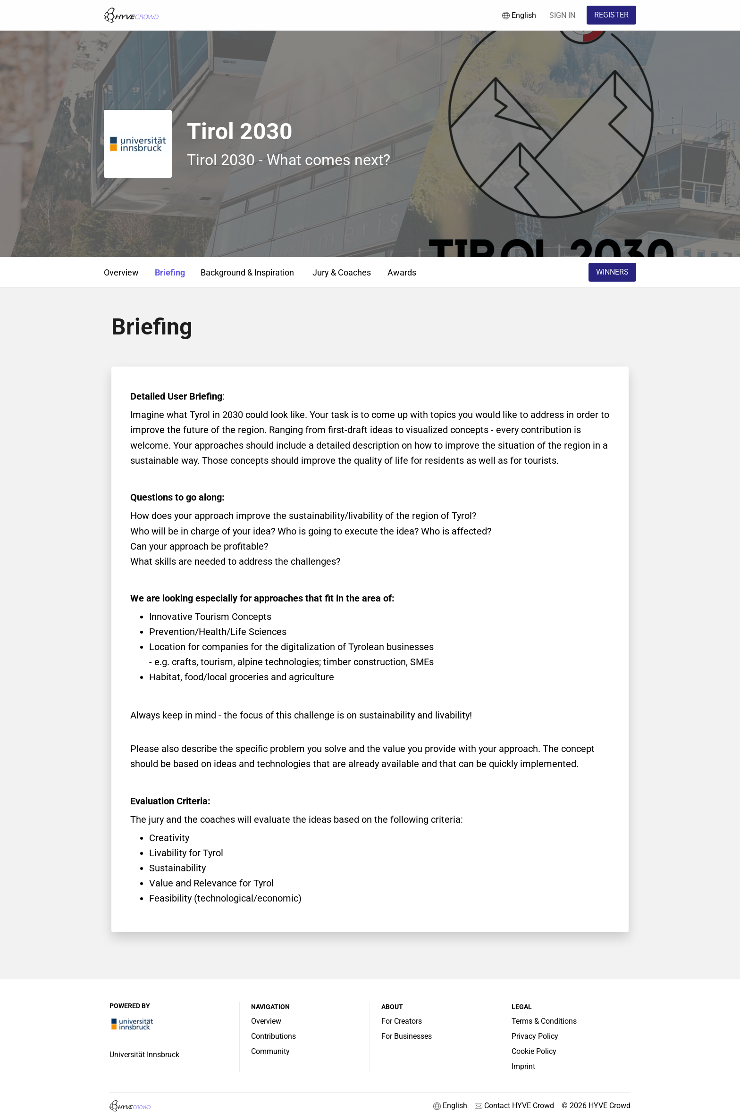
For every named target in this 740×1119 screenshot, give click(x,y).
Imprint (523, 1066)
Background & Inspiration (247, 272)
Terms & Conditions (544, 1021)
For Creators (401, 1021)
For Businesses (406, 1036)
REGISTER (611, 14)
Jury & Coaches (341, 272)
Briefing (170, 272)
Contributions (273, 1036)
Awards (401, 272)
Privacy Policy (535, 1036)
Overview (121, 272)
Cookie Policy (534, 1051)
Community (270, 1051)
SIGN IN (562, 15)
